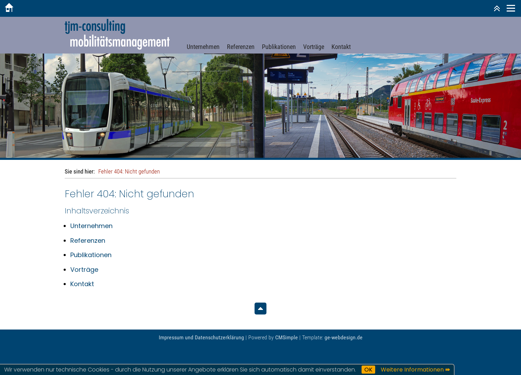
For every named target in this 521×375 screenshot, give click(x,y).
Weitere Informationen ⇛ (415, 370)
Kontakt (341, 46)
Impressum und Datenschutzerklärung (201, 337)
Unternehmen (203, 46)
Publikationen (279, 46)
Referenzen (241, 46)
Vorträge (313, 46)
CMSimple (286, 337)
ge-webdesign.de (343, 337)
